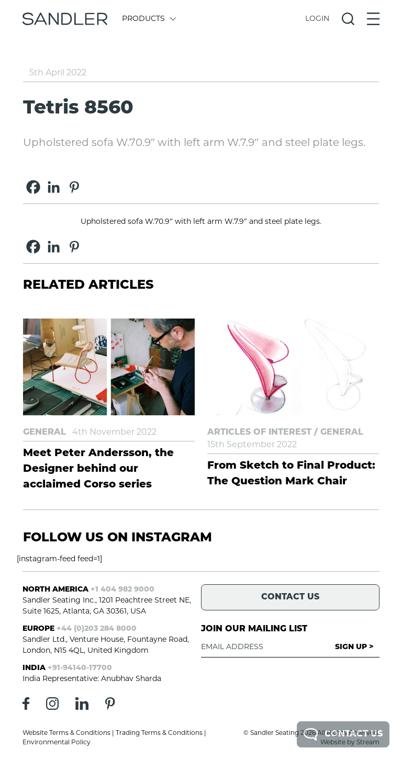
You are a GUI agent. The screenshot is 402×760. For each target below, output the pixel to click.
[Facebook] (33, 187)
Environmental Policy (57, 743)
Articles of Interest (259, 432)
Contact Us (343, 734)
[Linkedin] (53, 187)
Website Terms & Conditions (66, 733)
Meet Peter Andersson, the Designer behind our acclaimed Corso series (98, 469)
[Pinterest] (74, 187)
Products (148, 19)
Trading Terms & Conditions (159, 733)
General (44, 432)
